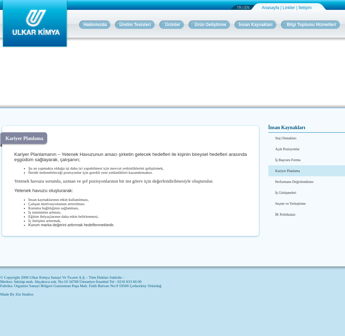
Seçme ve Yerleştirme (290, 203)
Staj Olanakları (285, 138)
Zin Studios (24, 294)
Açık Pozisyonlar (287, 149)
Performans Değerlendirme (294, 182)
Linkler (289, 7)
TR (239, 7)
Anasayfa (271, 7)
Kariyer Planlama (287, 171)
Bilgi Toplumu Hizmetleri (311, 24)
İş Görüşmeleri (285, 193)
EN (246, 7)
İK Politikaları (285, 214)
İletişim (305, 7)
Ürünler (172, 24)
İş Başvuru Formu (288, 160)
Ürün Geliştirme (210, 24)
